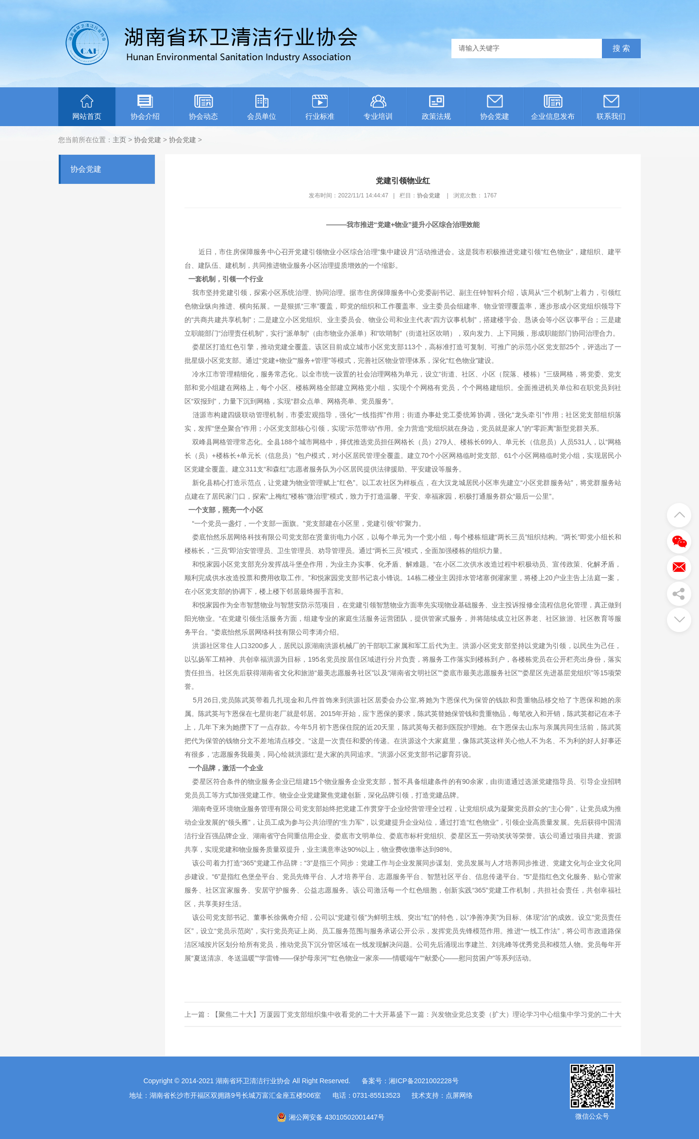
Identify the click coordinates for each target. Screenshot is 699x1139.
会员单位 (261, 107)
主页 (119, 140)
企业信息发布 (553, 107)
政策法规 (436, 107)
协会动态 (203, 107)
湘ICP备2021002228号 (423, 1081)
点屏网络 (459, 1095)
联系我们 (611, 107)
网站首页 (86, 107)
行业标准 (319, 107)
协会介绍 (145, 107)
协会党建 (494, 107)
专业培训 (378, 107)
